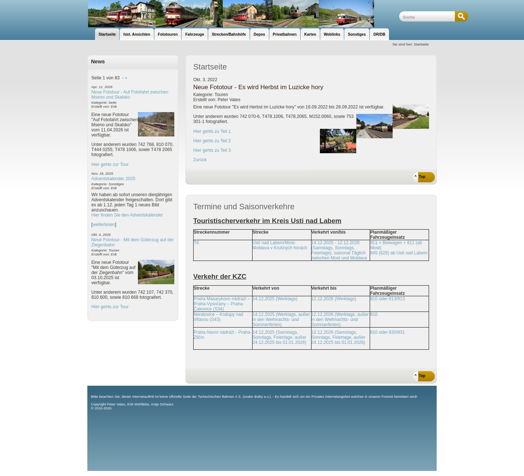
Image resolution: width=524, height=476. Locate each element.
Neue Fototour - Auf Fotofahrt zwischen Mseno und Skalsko (129, 95)
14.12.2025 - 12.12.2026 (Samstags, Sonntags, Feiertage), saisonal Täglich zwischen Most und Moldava (339, 250)
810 (373, 314)
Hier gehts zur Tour (109, 164)
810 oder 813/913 (387, 298)
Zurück (200, 159)
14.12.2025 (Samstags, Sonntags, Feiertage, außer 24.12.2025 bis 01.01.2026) (279, 337)
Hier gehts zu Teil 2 (212, 140)
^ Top (419, 177)
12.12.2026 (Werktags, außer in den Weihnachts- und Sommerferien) (340, 319)
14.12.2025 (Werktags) (275, 298)
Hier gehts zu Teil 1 (212, 131)
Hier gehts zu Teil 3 (212, 150)
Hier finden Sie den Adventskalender (127, 215)
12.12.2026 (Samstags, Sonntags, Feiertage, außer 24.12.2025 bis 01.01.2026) (338, 337)
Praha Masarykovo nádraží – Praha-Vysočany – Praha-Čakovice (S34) (222, 304)
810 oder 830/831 (387, 332)
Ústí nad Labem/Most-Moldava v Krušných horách (280, 245)
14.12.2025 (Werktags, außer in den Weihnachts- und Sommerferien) (281, 319)
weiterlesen (103, 224)
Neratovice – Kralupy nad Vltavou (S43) (218, 317)
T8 (196, 242)
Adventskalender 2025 (113, 178)
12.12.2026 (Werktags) (333, 298)
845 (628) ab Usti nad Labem (398, 252)
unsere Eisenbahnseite (243, 13)
